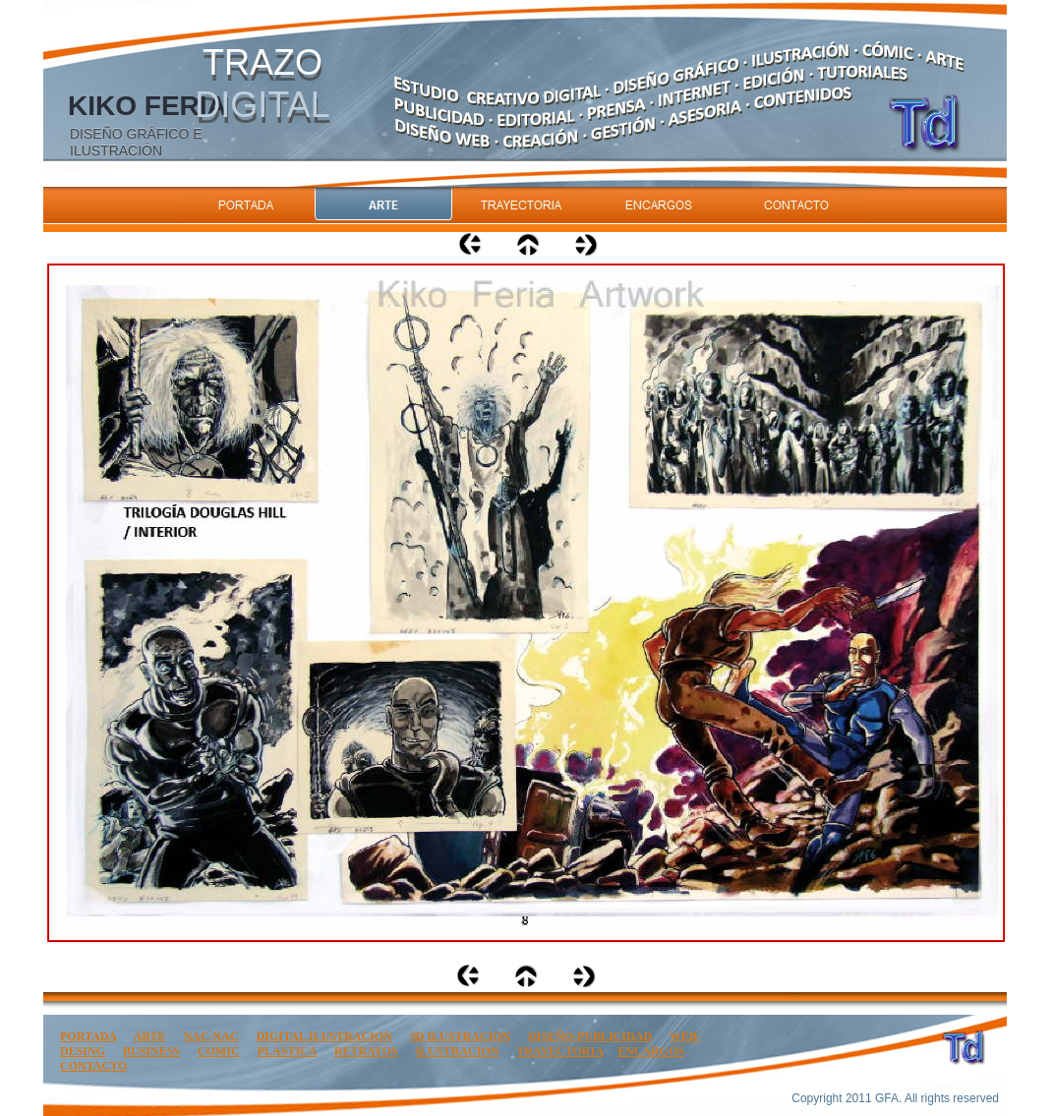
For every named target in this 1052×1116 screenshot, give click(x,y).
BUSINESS (151, 1051)
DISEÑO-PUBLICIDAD (590, 1036)
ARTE (150, 1036)
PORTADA (88, 1036)
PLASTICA (287, 1051)
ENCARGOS (650, 1051)
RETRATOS (366, 1051)
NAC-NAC (211, 1036)
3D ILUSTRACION (460, 1036)
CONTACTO (93, 1066)
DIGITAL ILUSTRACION (324, 1036)
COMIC (219, 1051)
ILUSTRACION (457, 1051)
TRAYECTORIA (559, 1051)
